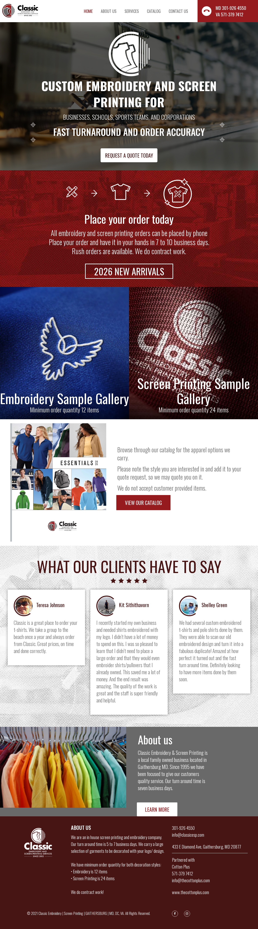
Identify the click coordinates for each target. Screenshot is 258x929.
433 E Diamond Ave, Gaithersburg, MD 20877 (206, 846)
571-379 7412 (182, 873)
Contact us (178, 11)
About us (109, 11)
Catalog (154, 11)
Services (132, 11)
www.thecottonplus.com (190, 892)
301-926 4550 (183, 828)
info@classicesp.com (188, 834)
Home (88, 11)
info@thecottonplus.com (191, 880)
